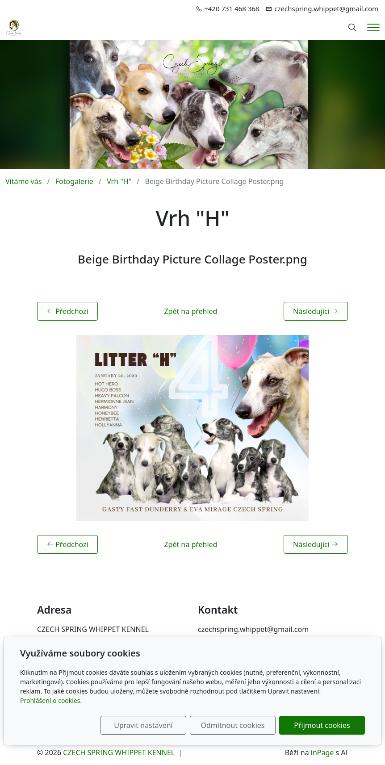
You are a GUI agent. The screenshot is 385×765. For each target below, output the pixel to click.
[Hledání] (352, 27)
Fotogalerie (74, 181)
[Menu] (373, 27)
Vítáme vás (23, 181)
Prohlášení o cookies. (51, 700)
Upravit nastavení (143, 725)
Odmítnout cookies (233, 725)
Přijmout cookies (322, 725)
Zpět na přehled (190, 311)
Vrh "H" (119, 181)
